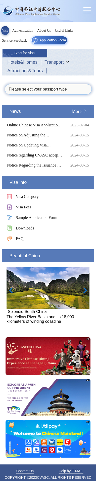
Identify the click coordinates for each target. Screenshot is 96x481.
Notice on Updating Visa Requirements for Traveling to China (35, 145)
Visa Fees (23, 207)
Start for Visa (24, 53)
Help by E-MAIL (71, 471)
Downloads (25, 228)
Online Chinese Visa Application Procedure (35, 125)
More (76, 111)
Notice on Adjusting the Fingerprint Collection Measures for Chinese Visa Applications (35, 135)
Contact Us (25, 471)
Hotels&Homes (22, 62)
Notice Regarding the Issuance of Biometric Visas (35, 165)
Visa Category (27, 196)
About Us (44, 30)
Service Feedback (14, 40)
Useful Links (64, 30)
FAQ (20, 238)
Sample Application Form (36, 217)
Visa (5, 30)
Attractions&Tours (25, 70)
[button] (83, 290)
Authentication (22, 30)
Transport (54, 62)
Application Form (49, 40)
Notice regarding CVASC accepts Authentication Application (35, 155)
